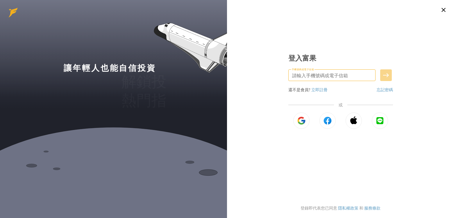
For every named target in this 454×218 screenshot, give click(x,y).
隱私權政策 (348, 207)
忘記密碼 (385, 89)
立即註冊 (319, 89)
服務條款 (372, 207)
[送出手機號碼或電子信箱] (386, 75)
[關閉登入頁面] (443, 10)
